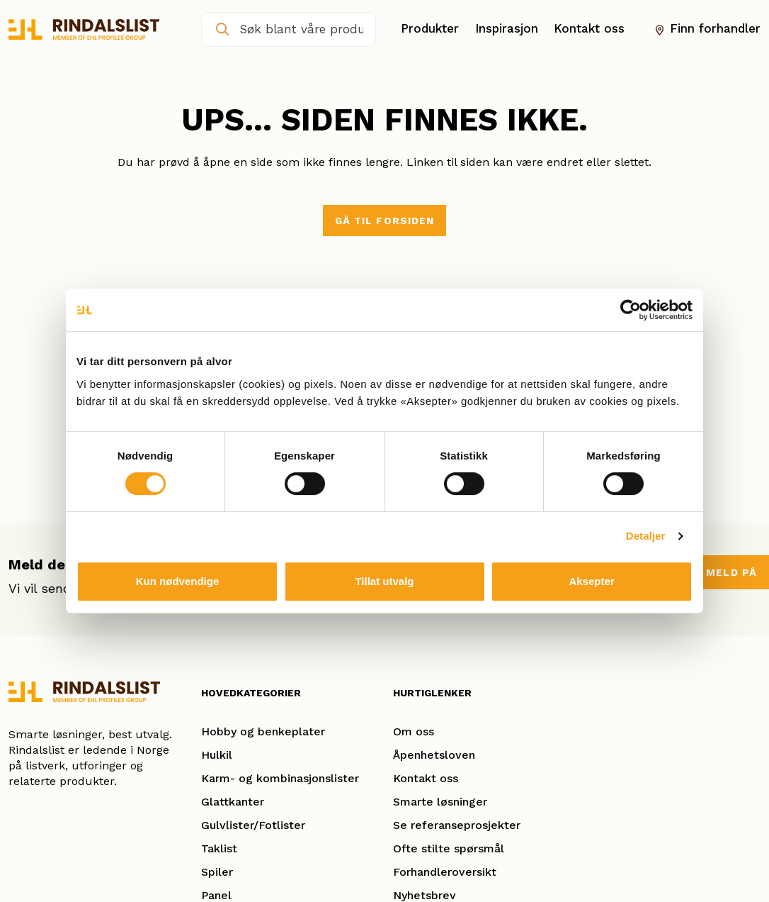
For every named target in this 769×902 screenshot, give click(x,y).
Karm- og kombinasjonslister (280, 778)
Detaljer (646, 536)
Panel (216, 895)
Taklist (219, 848)
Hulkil (216, 755)
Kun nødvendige (178, 581)
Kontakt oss (589, 29)
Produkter (430, 29)
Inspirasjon (506, 29)
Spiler (217, 872)
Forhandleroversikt (444, 872)
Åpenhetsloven (434, 755)
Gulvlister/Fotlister (253, 825)
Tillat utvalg (384, 581)
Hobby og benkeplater (263, 731)
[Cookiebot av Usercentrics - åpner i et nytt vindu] (631, 310)
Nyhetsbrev (424, 895)
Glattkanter (232, 801)
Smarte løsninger (440, 801)
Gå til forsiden (385, 220)
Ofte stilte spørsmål (448, 848)
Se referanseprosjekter (456, 825)
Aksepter (591, 581)
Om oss (413, 731)
